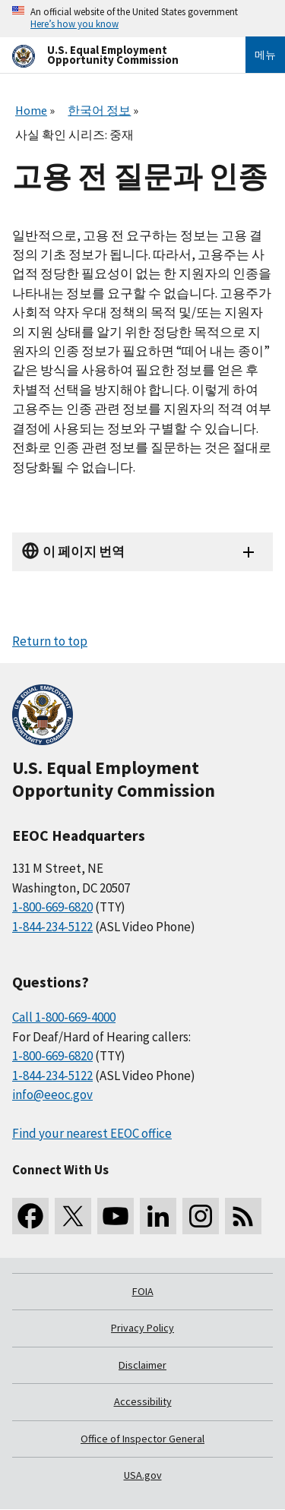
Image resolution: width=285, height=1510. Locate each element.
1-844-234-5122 (52, 926)
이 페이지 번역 (84, 551)
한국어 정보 (99, 110)
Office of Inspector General (142, 1438)
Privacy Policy (142, 1328)
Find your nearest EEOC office (92, 1133)
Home (31, 110)
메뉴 (265, 55)
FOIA (143, 1291)
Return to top (49, 641)
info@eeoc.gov (52, 1094)
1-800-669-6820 (52, 907)
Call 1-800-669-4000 (64, 1017)
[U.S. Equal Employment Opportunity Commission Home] (110, 55)
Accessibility (143, 1401)
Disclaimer (142, 1365)
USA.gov (143, 1475)
